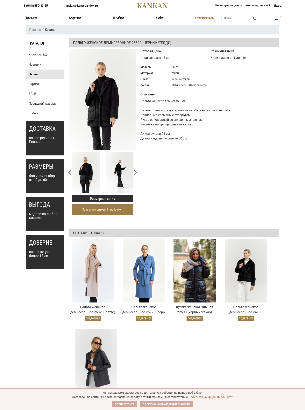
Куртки (34, 84)
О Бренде (178, 348)
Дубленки (30, 362)
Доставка (79, 356)
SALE (32, 94)
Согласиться (124, 404)
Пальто (34, 74)
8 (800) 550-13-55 (36, 5)
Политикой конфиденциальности (210, 397)
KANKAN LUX (38, 55)
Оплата (77, 349)
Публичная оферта (186, 356)
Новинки (35, 64)
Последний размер (42, 103)
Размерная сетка (102, 199)
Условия (127, 356)
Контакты (179, 370)
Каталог (30, 341)
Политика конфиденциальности (166, 404)
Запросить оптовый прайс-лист (102, 209)
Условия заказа (86, 341)
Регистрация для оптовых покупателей (242, 5)
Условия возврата (84, 362)
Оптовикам (131, 341)
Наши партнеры (183, 341)
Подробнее (88, 307)
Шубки (33, 113)
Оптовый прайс (132, 349)
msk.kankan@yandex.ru (82, 5)
